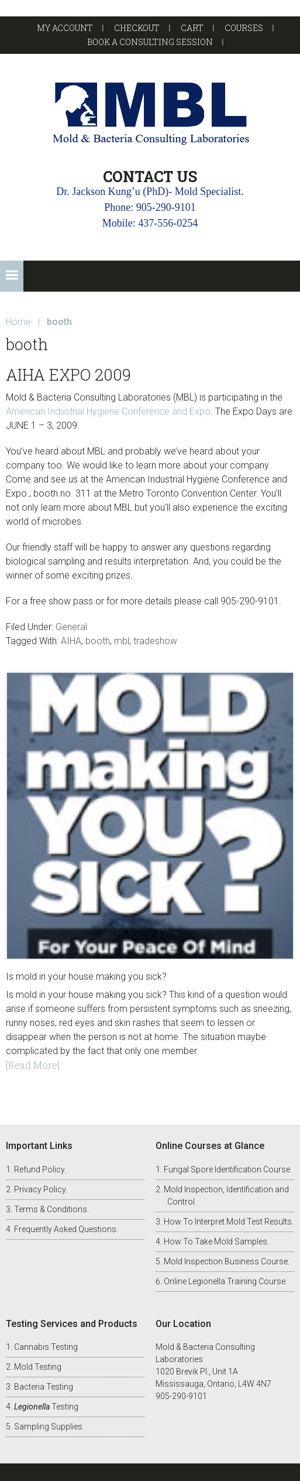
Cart (192, 27)
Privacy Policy (39, 1189)
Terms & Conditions (50, 1209)
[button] (11, 276)
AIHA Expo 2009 (68, 374)
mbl (121, 641)
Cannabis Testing (46, 1347)
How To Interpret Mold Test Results (228, 1221)
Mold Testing (37, 1366)
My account (65, 27)
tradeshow (155, 641)
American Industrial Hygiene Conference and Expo (108, 411)
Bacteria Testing (43, 1386)
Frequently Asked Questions (65, 1229)
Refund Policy (39, 1169)
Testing (46, 1406)
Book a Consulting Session (150, 41)
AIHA (71, 641)
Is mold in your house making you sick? (86, 976)
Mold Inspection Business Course (226, 1261)
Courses (244, 27)
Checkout (137, 27)
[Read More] (33, 1065)
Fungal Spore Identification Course (227, 1169)
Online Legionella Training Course (224, 1281)
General (71, 626)
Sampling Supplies (48, 1426)
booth (97, 641)
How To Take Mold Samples (215, 1241)
